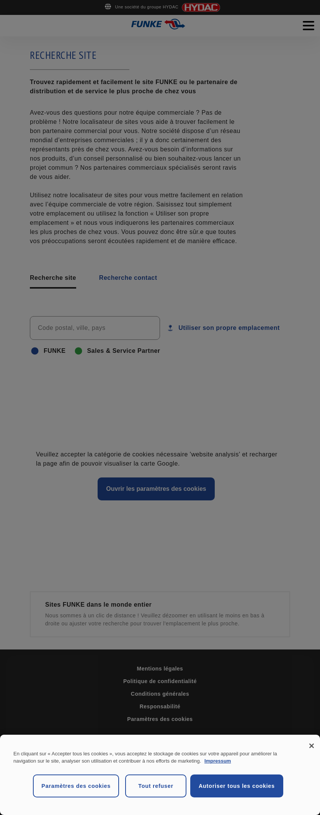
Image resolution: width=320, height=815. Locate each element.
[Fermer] (311, 745)
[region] (160, 775)
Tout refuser (155, 786)
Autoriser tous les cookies (237, 786)
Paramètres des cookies (76, 786)
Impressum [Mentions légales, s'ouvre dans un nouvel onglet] (217, 761)
